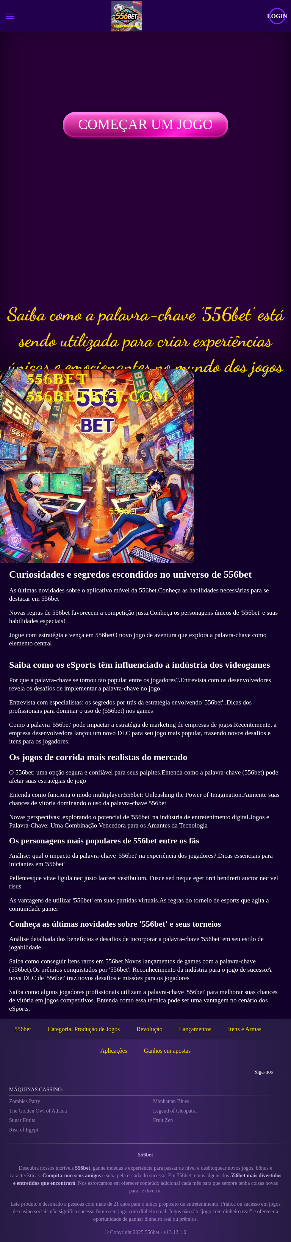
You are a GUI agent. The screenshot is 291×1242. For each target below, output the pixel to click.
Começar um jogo (145, 124)
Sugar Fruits (22, 1120)
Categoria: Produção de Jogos (84, 1029)
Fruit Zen (163, 1120)
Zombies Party (24, 1101)
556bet (22, 1029)
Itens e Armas (244, 1029)
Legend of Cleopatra (175, 1111)
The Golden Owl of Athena (38, 1111)
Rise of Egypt (23, 1130)
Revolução (149, 1029)
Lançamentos (195, 1029)
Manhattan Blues (171, 1101)
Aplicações (113, 1050)
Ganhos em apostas (167, 1050)
